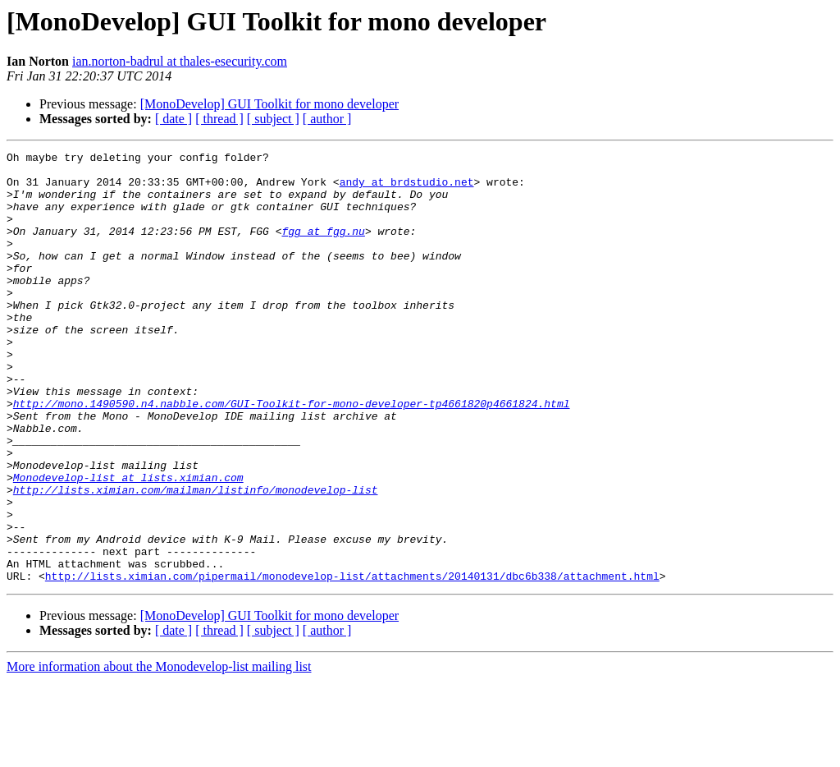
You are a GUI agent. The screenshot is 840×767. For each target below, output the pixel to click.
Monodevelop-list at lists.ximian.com (128, 543)
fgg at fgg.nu (322, 248)
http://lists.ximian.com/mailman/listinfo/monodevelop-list (195, 558)
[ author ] (327, 119)
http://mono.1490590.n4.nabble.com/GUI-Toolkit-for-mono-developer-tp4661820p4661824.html (291, 455)
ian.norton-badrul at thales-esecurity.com (179, 61)
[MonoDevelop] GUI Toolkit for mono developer (269, 104)
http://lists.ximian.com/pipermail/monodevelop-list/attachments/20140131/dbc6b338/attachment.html (352, 661)
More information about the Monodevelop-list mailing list (159, 753)
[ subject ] (273, 119)
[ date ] (173, 119)
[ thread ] (219, 119)
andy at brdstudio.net (407, 188)
